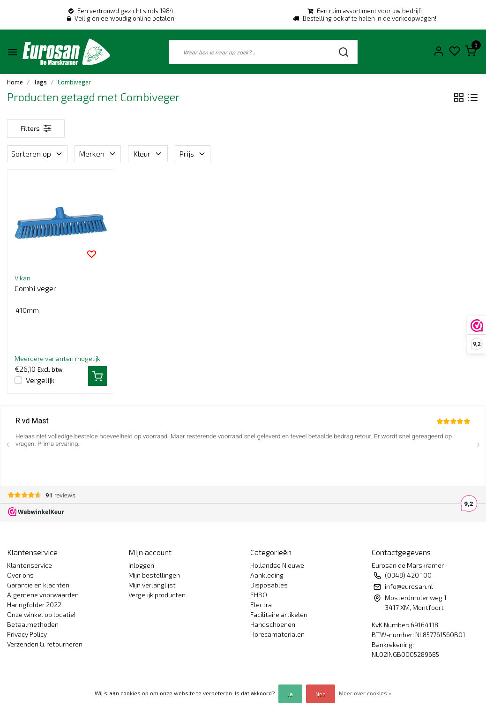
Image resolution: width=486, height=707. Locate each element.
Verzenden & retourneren (44, 644)
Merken (98, 153)
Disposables (269, 585)
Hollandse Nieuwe (277, 565)
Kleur (148, 153)
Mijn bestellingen (154, 575)
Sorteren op (37, 153)
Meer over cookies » (365, 693)
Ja (290, 694)
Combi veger (35, 288)
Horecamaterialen (277, 634)
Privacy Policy (27, 634)
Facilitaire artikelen (278, 614)
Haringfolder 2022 (34, 605)
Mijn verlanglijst (152, 585)
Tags (40, 82)
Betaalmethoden (33, 624)
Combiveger (74, 82)
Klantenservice (29, 565)
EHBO (258, 595)
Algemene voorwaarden (43, 595)
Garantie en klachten (38, 585)
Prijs (192, 153)
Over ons (20, 575)
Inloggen (141, 565)
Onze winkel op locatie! (41, 614)
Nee (320, 694)
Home (15, 82)
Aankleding (267, 575)
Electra (261, 605)
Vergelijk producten (157, 595)
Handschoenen (272, 624)
